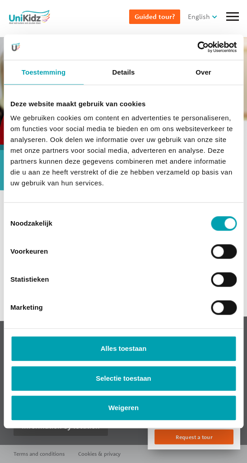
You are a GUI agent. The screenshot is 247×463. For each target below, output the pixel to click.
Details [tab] (123, 72)
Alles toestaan (124, 349)
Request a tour (194, 437)
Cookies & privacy (99, 453)
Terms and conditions (39, 453)
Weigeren (123, 408)
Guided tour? (155, 16)
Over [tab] (203, 72)
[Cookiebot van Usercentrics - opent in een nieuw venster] (197, 47)
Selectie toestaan (123, 378)
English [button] (199, 16)
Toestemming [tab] (44, 72)
